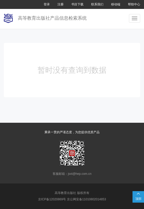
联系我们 (97, 4)
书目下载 (77, 4)
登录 (47, 4)
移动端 (115, 4)
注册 (60, 4)
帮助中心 (134, 4)
